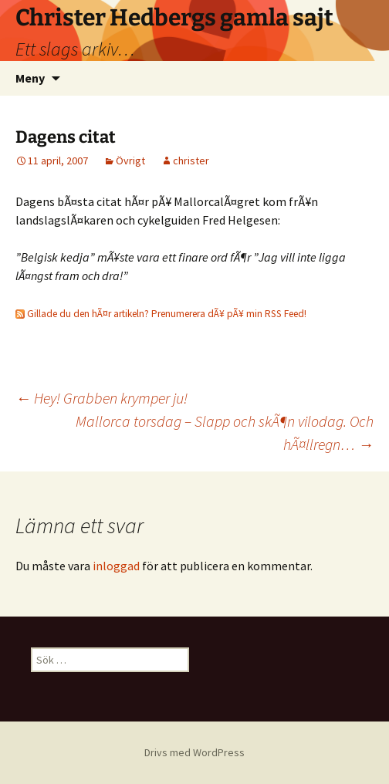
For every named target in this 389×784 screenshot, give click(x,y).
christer (191, 160)
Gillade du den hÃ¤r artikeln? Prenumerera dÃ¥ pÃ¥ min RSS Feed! (160, 313)
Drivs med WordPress (194, 752)
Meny (30, 78)
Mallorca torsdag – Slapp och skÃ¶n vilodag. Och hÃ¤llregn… (225, 432)
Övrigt (130, 160)
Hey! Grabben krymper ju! (101, 397)
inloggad (116, 565)
